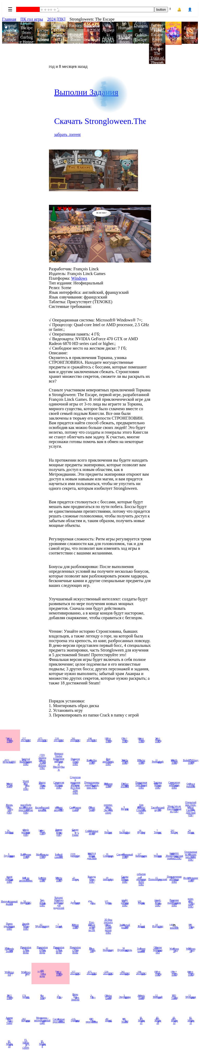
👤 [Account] (190, 9)
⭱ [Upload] (170, 9)
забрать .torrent (67, 134)
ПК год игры (31, 19)
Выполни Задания (86, 92)
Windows (79, 278)
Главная (9, 19)
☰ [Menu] (10, 9)
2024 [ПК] (56, 19)
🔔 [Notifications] (179, 9)
